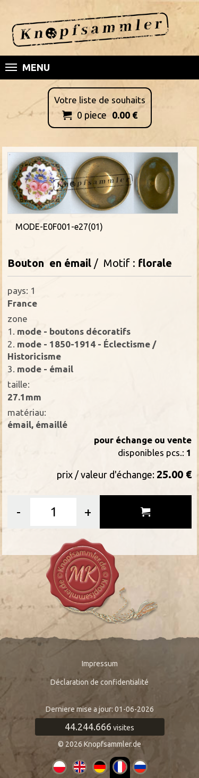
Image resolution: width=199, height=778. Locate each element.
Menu (27, 67)
